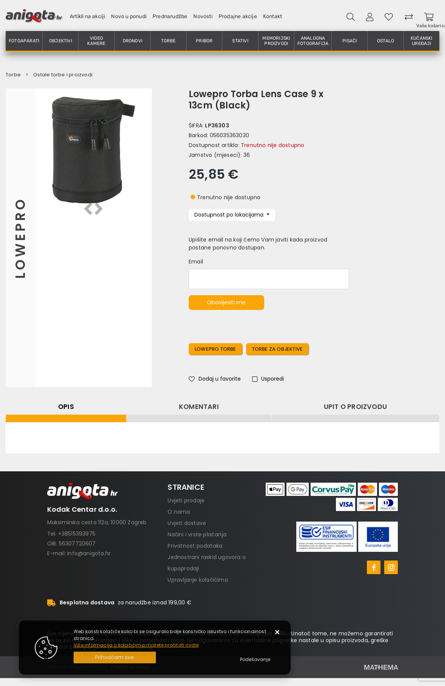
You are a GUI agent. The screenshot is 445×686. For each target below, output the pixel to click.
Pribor (204, 40)
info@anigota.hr (89, 553)
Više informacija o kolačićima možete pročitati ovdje (136, 645)
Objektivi (60, 40)
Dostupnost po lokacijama (229, 214)
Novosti (202, 16)
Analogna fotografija (312, 41)
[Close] (115, 657)
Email (196, 261)
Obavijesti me (226, 302)
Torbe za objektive (277, 349)
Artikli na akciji (87, 16)
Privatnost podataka (195, 546)
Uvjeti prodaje (186, 500)
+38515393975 (76, 533)
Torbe (168, 40)
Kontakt (272, 16)
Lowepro (20, 238)
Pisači (349, 40)
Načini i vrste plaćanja (197, 534)
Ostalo (385, 40)
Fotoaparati (24, 40)
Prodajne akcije (238, 16)
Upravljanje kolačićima (198, 580)
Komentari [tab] (199, 406)
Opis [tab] (66, 406)
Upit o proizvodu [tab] (355, 406)
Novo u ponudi (128, 16)
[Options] (255, 659)
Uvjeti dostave (187, 523)
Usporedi (268, 378)
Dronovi (132, 40)
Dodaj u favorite (215, 378)
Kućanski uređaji (422, 41)
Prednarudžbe (169, 16)
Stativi (240, 40)
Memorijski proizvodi (276, 41)
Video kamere (96, 41)
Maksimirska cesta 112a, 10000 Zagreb (97, 522)
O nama (179, 512)
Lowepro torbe (215, 349)
